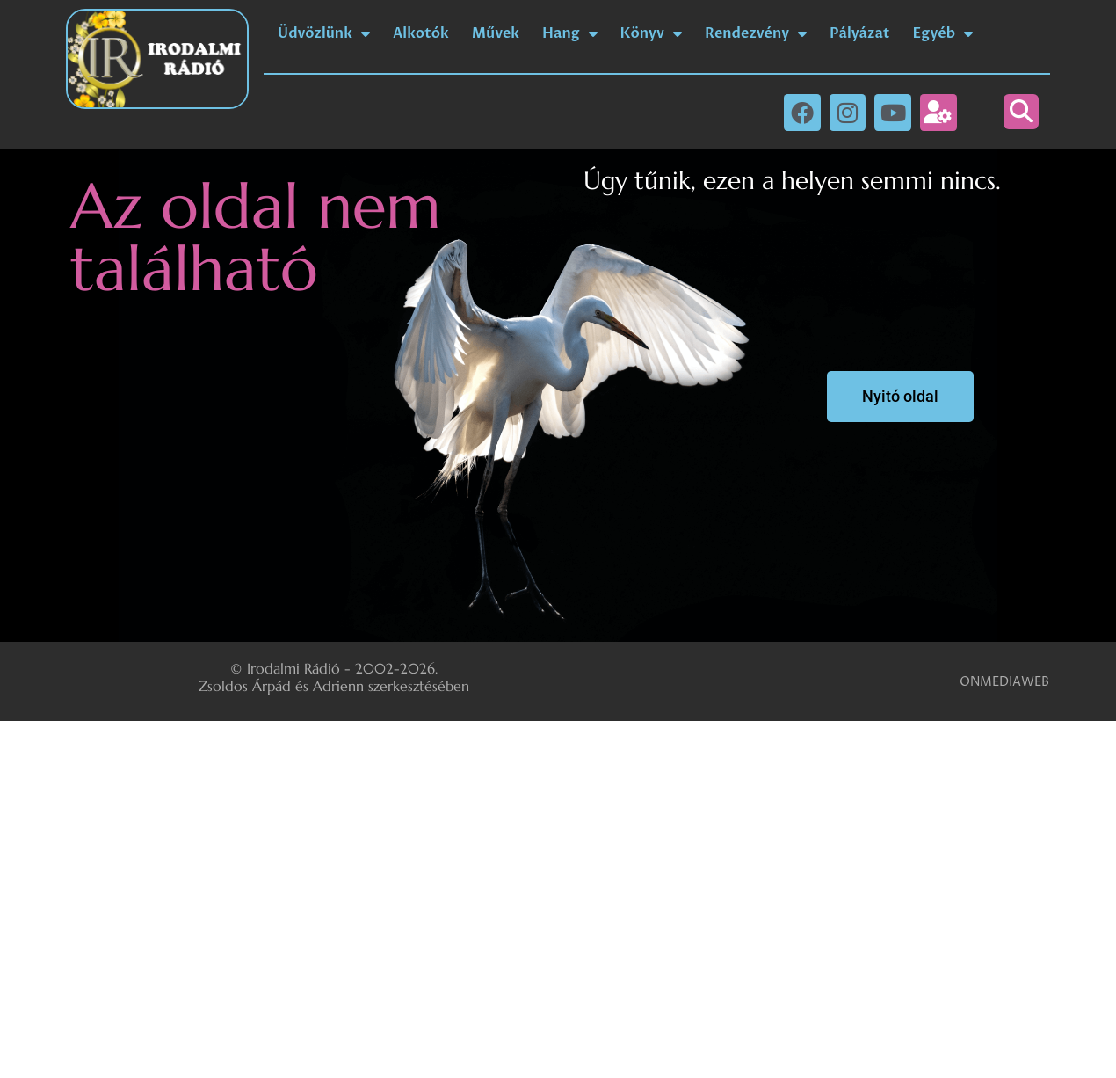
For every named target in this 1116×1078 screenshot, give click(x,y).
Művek (495, 33)
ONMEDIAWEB (1004, 682)
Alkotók (421, 33)
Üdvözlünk (324, 33)
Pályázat (859, 33)
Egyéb (943, 33)
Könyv (651, 33)
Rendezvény (756, 33)
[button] (1021, 111)
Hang (569, 33)
